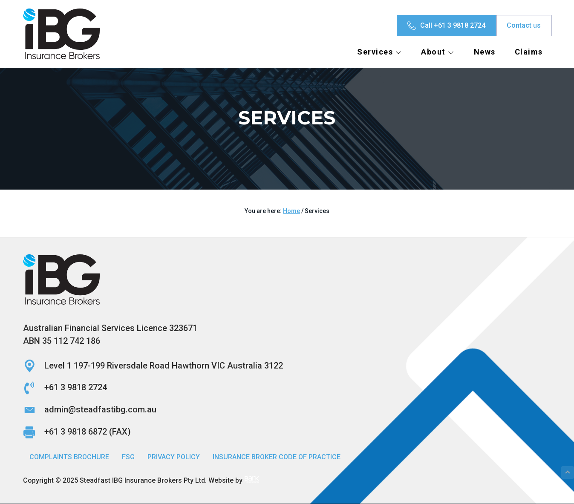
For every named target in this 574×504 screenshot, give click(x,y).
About (438, 51)
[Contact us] (523, 25)
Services (379, 51)
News (485, 51)
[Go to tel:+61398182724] (287, 388)
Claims (529, 51)
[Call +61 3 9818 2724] (446, 25)
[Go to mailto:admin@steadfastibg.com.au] (287, 410)
